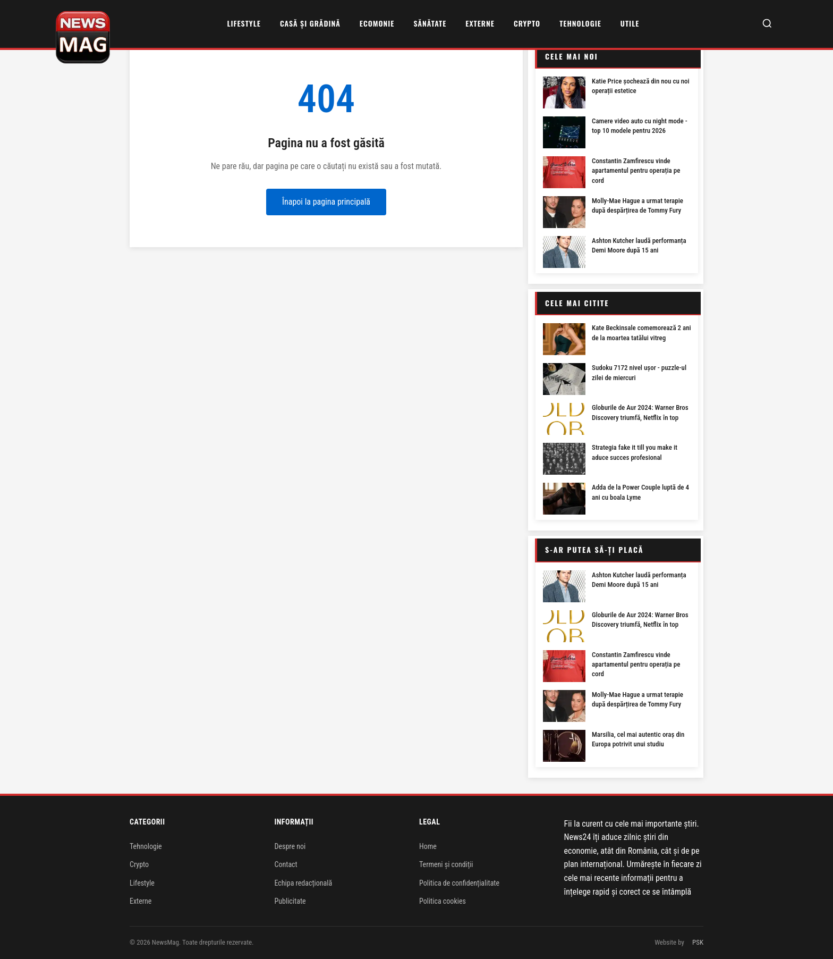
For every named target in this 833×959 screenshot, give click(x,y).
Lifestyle (243, 23)
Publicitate (290, 901)
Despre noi (290, 846)
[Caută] (767, 24)
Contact (286, 864)
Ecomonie (377, 23)
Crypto (527, 23)
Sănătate (429, 23)
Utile (629, 23)
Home (428, 846)
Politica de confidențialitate (459, 883)
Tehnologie (580, 23)
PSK (697, 942)
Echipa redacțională (304, 883)
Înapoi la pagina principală (326, 202)
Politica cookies (442, 901)
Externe (480, 23)
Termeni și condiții (446, 864)
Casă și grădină (310, 23)
